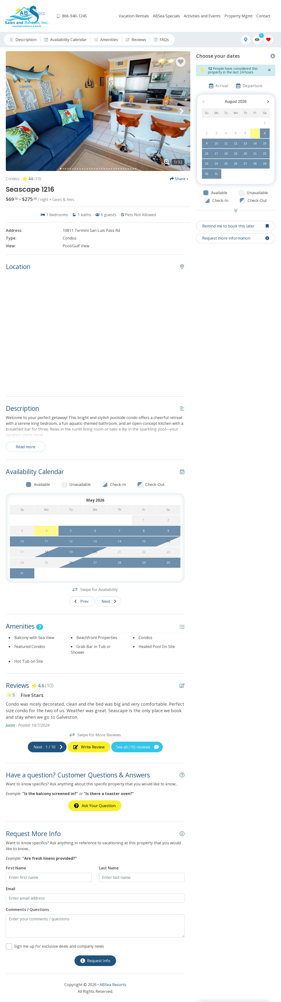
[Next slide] (108, 601)
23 (206, 163)
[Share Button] (179, 179)
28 (255, 163)
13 (245, 143)
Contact (263, 16)
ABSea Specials (166, 16)
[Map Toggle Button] (245, 39)
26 (235, 163)
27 (245, 163)
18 (226, 153)
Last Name (109, 868)
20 (245, 153)
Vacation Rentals (134, 16)
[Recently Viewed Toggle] (257, 39)
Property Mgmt (238, 16)
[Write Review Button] (88, 747)
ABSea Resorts (113, 984)
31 (216, 174)
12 (235, 143)
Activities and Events (202, 16)
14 (255, 143)
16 (206, 153)
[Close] (269, 70)
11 (226, 143)
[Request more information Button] (235, 238)
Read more (25, 446)
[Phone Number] (71, 16)
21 (255, 153)
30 (206, 174)
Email (10, 888)
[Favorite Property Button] (180, 62)
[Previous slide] (82, 601)
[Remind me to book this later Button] (235, 226)
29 (264, 163)
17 (216, 153)
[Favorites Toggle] (268, 39)
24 (216, 163)
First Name (16, 868)
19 (235, 153)
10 (216, 143)
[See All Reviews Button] (137, 747)
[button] (14, 111)
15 (264, 143)
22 (264, 153)
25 (226, 163)
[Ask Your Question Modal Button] (94, 805)
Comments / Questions (27, 909)
